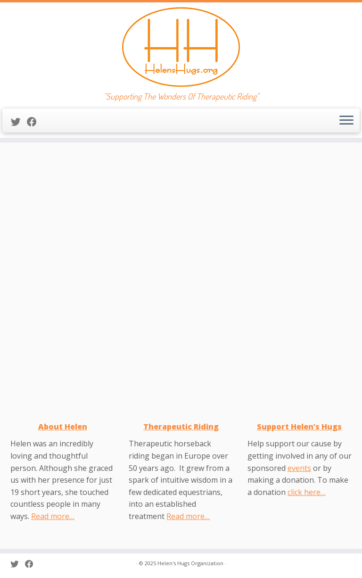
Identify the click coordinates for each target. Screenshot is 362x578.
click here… (307, 492)
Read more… (52, 516)
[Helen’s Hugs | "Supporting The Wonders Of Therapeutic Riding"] (181, 47)
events (299, 468)
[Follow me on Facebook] (35, 121)
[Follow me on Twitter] (19, 121)
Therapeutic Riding (181, 426)
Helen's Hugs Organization (190, 563)
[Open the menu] (346, 121)
